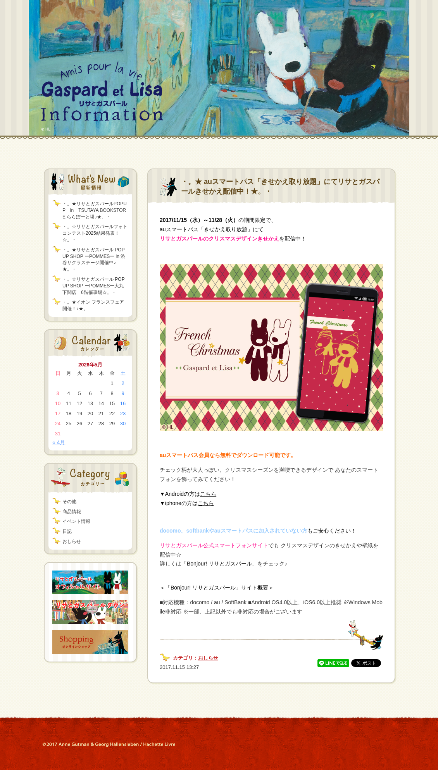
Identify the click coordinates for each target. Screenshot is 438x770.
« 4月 (58, 442)
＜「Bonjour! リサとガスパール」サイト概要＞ (217, 587)
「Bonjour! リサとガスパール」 (219, 563)
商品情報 (71, 511)
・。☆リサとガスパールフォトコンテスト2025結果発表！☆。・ (95, 233)
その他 (69, 501)
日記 (67, 531)
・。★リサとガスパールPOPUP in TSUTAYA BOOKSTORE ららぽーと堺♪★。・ (94, 210)
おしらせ (71, 541)
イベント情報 (76, 521)
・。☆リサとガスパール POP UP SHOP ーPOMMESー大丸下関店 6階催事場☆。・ (93, 286)
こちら (208, 494)
